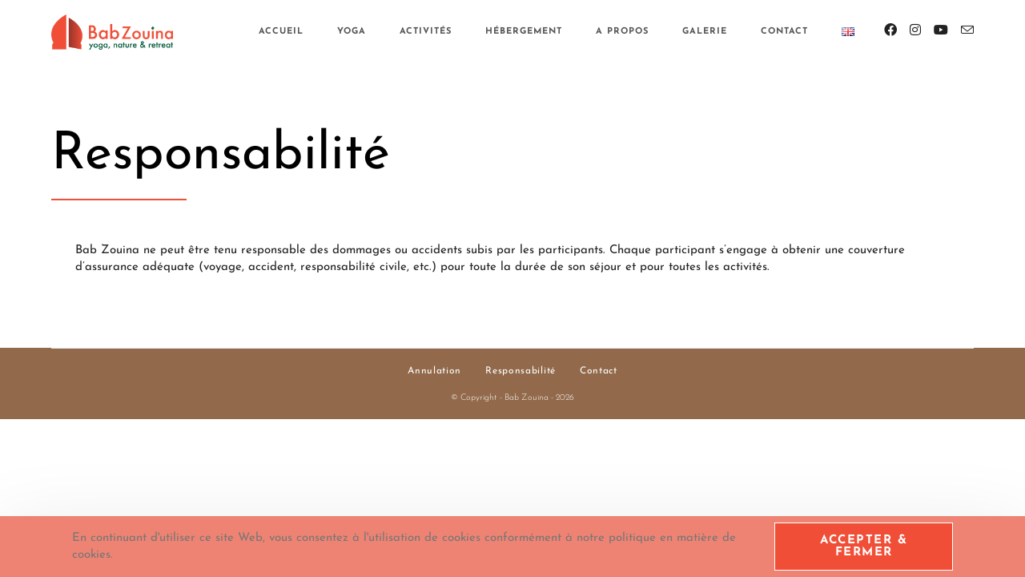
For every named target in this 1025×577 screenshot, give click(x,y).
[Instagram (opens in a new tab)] (915, 30)
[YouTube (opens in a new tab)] (941, 30)
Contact (598, 371)
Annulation (434, 371)
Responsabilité (520, 371)
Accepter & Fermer (863, 547)
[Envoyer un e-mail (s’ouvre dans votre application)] (967, 30)
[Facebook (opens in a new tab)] (890, 30)
